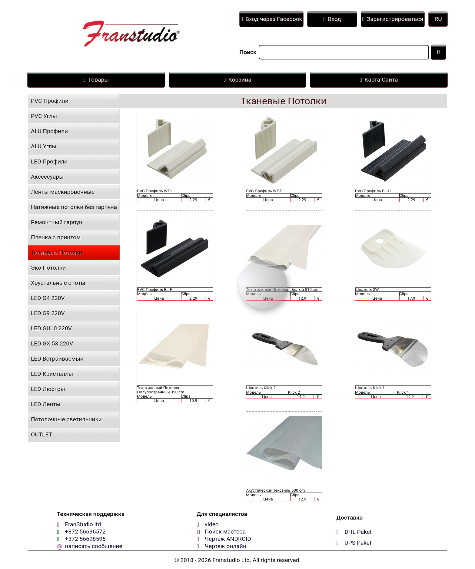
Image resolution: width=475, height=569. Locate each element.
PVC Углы (44, 116)
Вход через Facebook (271, 18)
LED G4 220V (48, 298)
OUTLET (41, 434)
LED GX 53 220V (52, 343)
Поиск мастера (225, 531)
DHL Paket (358, 531)
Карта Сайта (379, 79)
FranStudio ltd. (84, 524)
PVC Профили (49, 100)
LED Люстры (48, 389)
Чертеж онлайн (225, 546)
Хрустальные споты (58, 282)
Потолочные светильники (66, 419)
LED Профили (49, 161)
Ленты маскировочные (63, 191)
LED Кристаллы (52, 373)
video (212, 524)
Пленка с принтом (56, 237)
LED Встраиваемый (57, 358)
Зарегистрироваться (392, 18)
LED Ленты (46, 404)
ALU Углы (43, 146)
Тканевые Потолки (56, 252)
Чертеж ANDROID (228, 538)
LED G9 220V (48, 313)
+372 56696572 (85, 531)
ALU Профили (49, 131)
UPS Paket (357, 542)
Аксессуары (47, 176)
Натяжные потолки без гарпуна (74, 207)
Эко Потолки (48, 267)
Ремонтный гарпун (56, 222)
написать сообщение (93, 546)
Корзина (237, 79)
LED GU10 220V (51, 328)
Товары (96, 79)
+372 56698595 (85, 538)
